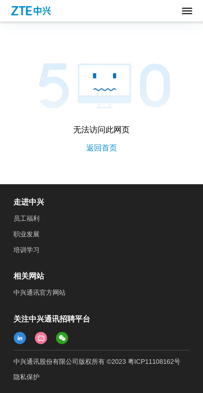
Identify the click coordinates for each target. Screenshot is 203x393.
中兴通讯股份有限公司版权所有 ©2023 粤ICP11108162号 (96, 361)
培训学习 (26, 250)
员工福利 (26, 218)
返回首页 (101, 148)
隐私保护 (26, 377)
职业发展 (26, 234)
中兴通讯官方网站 (39, 292)
